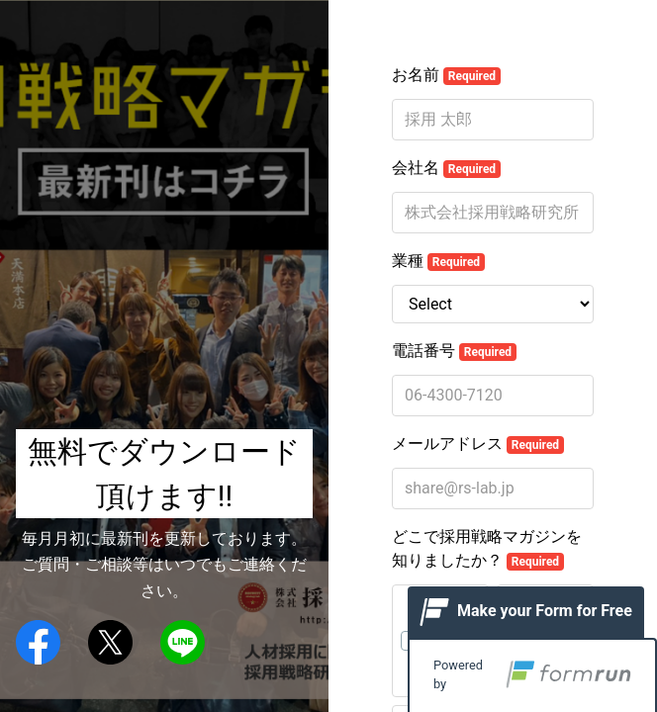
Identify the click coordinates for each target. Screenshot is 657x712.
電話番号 (454, 351)
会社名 (446, 168)
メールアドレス (478, 444)
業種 (438, 261)
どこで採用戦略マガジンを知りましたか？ (487, 549)
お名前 (446, 75)
